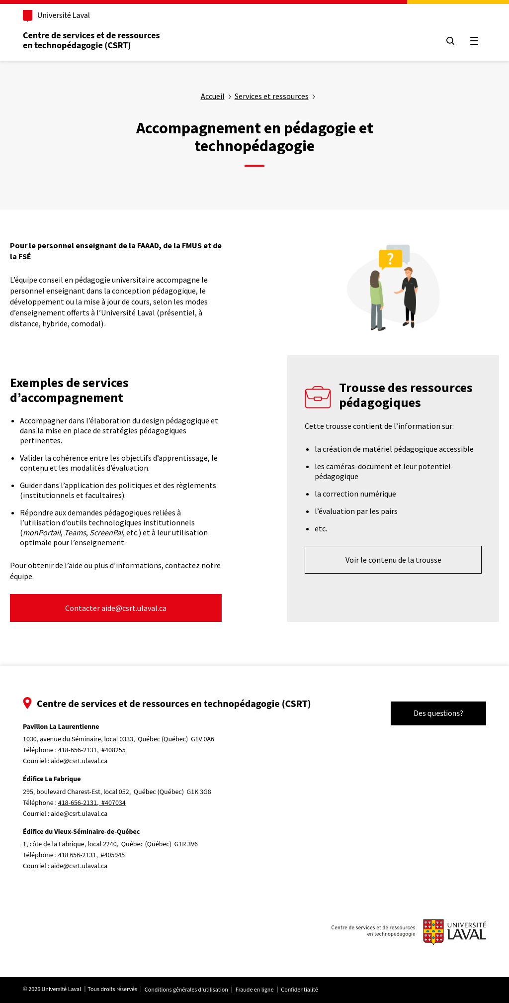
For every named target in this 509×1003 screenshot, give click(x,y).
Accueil (213, 96)
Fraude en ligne (255, 990)
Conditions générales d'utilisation (186, 990)
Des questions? (438, 713)
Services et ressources (272, 96)
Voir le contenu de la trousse (393, 560)
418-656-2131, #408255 (92, 750)
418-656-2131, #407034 (92, 803)
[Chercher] (450, 41)
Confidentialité (299, 990)
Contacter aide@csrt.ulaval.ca (116, 608)
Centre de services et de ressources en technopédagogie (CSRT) (91, 40)
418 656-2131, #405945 (91, 855)
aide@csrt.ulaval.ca (79, 761)
